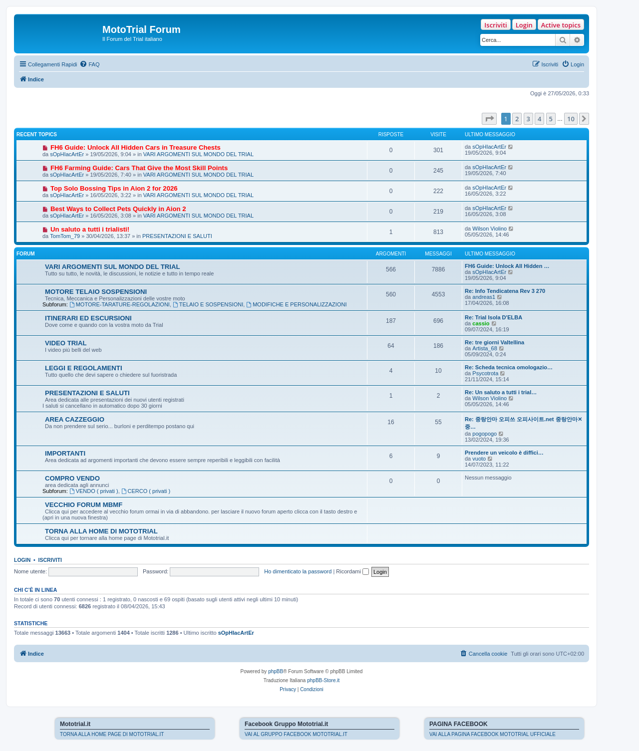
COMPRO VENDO (72, 478)
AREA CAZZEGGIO (74, 419)
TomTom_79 (65, 236)
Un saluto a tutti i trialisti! (89, 229)
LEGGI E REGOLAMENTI (83, 368)
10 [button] (571, 118)
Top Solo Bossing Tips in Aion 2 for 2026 (114, 188)
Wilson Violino (489, 229)
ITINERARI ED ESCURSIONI (88, 318)
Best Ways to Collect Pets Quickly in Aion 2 (118, 209)
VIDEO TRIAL (66, 343)
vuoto (479, 459)
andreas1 (483, 297)
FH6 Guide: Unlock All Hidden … (507, 266)
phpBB (275, 671)
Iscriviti (495, 24)
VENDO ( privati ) (93, 491)
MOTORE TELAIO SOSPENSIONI (96, 291)
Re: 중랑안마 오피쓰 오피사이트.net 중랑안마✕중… (523, 423)
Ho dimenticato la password (297, 571)
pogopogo (484, 434)
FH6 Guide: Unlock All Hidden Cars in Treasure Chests (135, 147)
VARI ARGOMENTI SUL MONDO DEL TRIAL (198, 154)
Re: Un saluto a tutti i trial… (501, 392)
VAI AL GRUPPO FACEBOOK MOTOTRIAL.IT (296, 734)
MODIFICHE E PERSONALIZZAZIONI (296, 304)
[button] (489, 119)
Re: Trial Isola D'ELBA (493, 317)
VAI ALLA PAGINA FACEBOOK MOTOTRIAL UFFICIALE (492, 734)
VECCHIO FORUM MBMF (83, 504)
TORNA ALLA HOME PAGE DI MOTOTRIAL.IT (112, 734)
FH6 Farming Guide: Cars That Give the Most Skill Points (139, 168)
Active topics (561, 24)
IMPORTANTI (65, 453)
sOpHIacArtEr (67, 154)
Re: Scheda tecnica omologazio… (509, 367)
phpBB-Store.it (323, 680)
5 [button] (551, 118)
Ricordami (352, 571)
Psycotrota (485, 373)
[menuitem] (89, 64)
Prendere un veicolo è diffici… (504, 453)
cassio (480, 323)
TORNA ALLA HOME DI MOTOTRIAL (101, 531)
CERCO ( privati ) (145, 491)
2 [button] (517, 118)
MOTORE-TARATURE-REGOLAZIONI (119, 304)
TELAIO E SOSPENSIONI (208, 304)
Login (524, 24)
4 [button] (539, 118)
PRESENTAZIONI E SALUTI (177, 236)
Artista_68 (484, 348)
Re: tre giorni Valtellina (494, 342)
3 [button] (528, 118)
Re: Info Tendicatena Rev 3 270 (505, 291)
